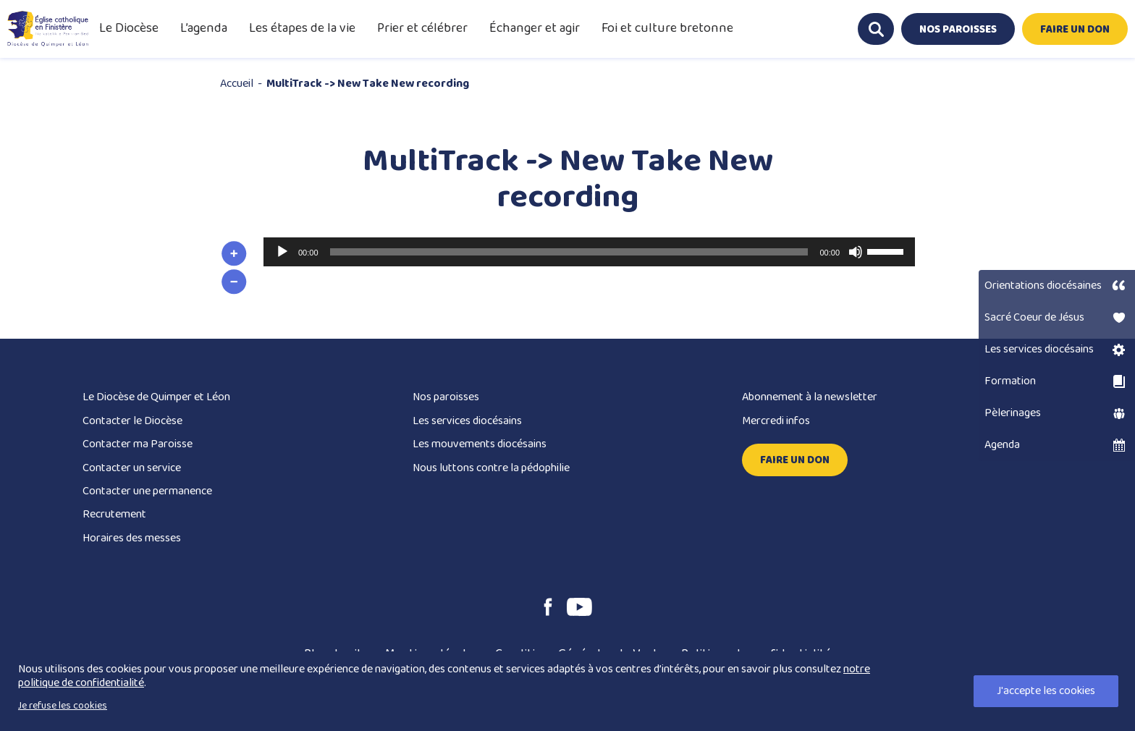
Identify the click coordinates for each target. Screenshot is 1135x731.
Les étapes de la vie (302, 28)
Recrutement (114, 514)
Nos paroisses (446, 397)
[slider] (569, 251)
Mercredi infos (776, 421)
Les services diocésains (467, 421)
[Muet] (855, 252)
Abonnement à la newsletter (809, 397)
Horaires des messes (132, 538)
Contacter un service (132, 468)
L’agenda (203, 28)
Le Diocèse (129, 28)
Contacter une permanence (147, 491)
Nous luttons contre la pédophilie (491, 468)
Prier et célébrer (422, 28)
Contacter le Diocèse (132, 421)
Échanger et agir (534, 28)
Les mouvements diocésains (480, 444)
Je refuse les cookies (62, 706)
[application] (589, 251)
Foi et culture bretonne (667, 28)
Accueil (236, 84)
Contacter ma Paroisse (138, 444)
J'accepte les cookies (1046, 691)
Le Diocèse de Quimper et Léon (156, 397)
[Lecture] (282, 252)
